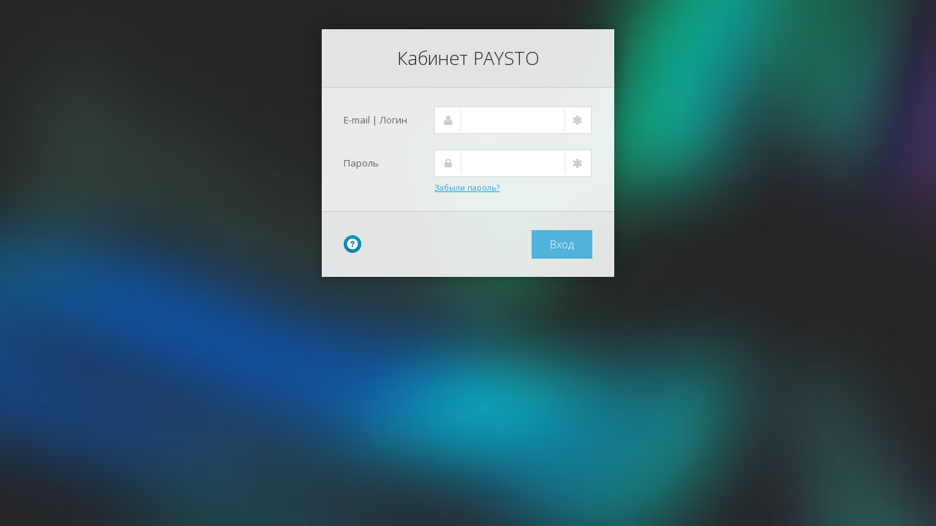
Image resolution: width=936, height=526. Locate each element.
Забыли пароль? (466, 187)
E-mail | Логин (375, 119)
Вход (562, 244)
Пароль (361, 162)
